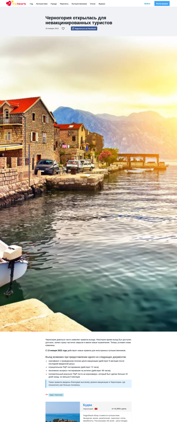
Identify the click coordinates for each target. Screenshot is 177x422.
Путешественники (79, 4)
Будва (87, 405)
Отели (92, 4)
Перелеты (64, 4)
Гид (31, 4)
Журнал (102, 4)
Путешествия (41, 4)
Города (54, 4)
